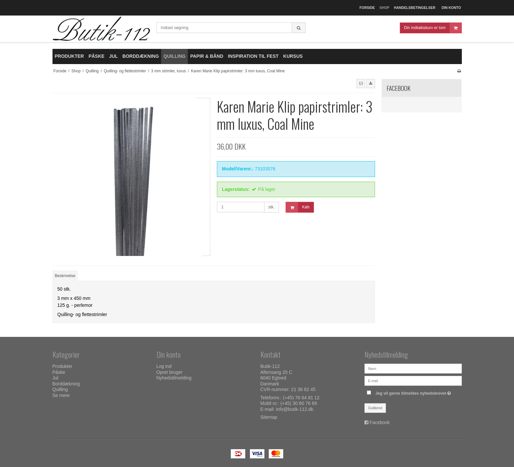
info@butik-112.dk (294, 409)
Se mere (61, 395)
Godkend (375, 408)
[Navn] (413, 368)
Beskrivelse (65, 275)
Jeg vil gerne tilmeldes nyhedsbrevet (414, 392)
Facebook (379, 422)
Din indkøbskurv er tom (433, 28)
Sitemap (268, 417)
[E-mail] (413, 380)
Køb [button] (297, 207)
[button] (361, 83)
